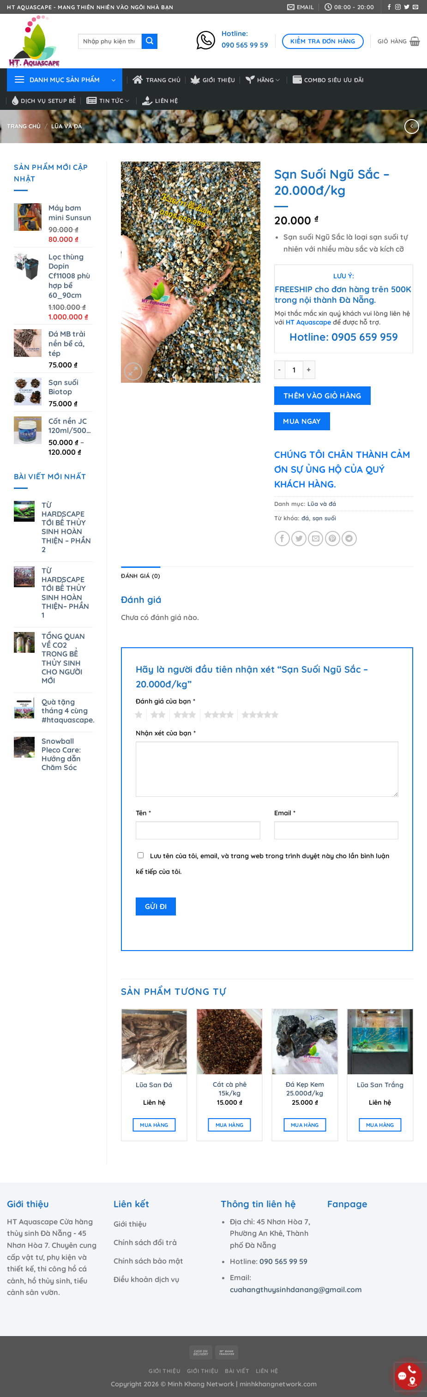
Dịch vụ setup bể (44, 100)
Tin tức (108, 100)
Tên (143, 813)
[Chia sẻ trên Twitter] (299, 538)
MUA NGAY (302, 421)
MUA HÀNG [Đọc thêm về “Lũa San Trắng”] (380, 1124)
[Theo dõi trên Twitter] (406, 7)
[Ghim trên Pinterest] (332, 538)
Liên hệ (160, 100)
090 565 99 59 (283, 1261)
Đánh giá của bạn (165, 701)
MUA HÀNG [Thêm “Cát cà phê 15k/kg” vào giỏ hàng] (230, 1124)
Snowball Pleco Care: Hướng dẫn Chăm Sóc (61, 754)
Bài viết (237, 1370)
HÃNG (263, 79)
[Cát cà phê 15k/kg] (229, 1042)
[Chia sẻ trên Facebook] (282, 538)
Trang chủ (156, 79)
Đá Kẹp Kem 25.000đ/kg (305, 1088)
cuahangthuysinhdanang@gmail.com (296, 1289)
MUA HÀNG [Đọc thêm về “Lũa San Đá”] (154, 1124)
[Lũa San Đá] (154, 1042)
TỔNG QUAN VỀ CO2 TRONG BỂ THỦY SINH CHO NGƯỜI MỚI (63, 658)
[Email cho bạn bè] (315, 538)
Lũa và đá (66, 126)
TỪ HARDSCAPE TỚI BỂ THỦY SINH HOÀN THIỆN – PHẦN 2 (66, 527)
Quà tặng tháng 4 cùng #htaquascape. (68, 711)
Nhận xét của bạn (166, 733)
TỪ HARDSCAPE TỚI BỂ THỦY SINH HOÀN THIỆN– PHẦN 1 (65, 593)
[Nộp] (149, 41)
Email (284, 813)
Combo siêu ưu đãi (328, 79)
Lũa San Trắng (380, 1085)
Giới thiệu (213, 79)
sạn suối (324, 518)
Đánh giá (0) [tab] (140, 575)
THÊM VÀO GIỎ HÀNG (322, 395)
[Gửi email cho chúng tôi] (415, 7)
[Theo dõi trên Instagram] (398, 7)
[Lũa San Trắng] (380, 1042)
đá (305, 518)
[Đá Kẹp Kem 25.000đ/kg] (304, 1042)
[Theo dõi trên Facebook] (389, 7)
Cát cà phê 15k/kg (230, 1088)
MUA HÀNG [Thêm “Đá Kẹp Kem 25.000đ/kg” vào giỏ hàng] (305, 1124)
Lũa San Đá (154, 1085)
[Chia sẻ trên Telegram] (349, 538)
